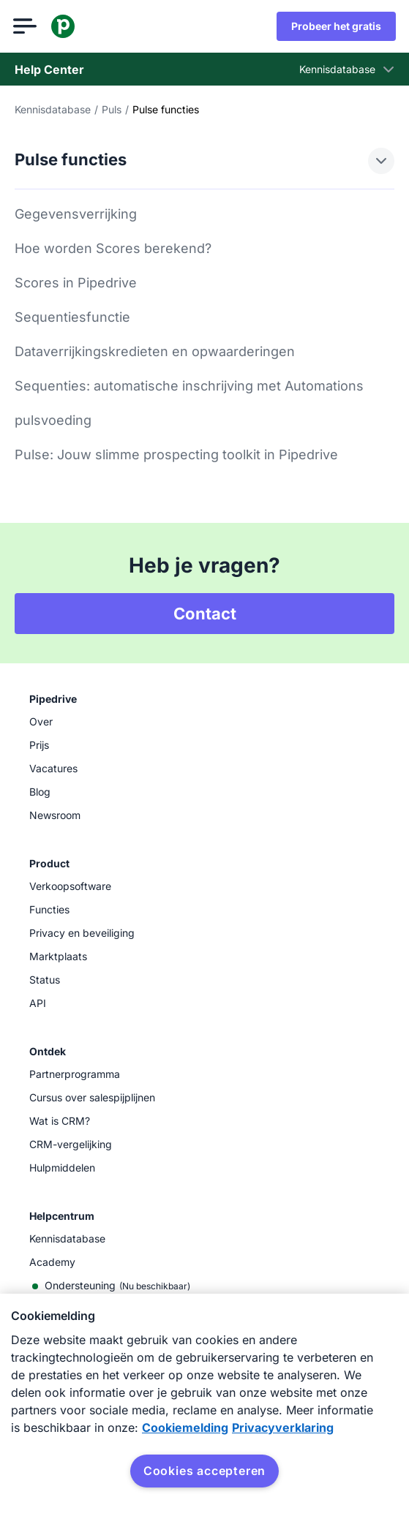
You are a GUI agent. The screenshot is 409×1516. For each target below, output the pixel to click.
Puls (111, 109)
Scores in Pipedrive (76, 282)
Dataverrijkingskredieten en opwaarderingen (155, 351)
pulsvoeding (53, 420)
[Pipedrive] (64, 26)
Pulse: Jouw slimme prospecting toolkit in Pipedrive (176, 454)
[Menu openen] (26, 26)
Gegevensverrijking (76, 214)
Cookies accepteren (204, 1470)
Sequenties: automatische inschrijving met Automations (189, 385)
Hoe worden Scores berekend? (113, 248)
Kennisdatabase (53, 109)
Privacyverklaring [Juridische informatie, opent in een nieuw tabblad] (283, 1427)
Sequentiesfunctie (72, 317)
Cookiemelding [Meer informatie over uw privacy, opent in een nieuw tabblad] (185, 1427)
